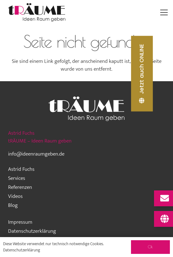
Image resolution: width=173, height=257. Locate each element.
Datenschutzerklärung (32, 231)
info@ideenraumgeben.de (36, 154)
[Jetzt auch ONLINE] (142, 73)
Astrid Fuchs (21, 169)
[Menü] (164, 12)
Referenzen (20, 187)
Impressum (20, 222)
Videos (15, 196)
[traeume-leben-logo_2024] (37, 12)
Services (16, 178)
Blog (13, 205)
